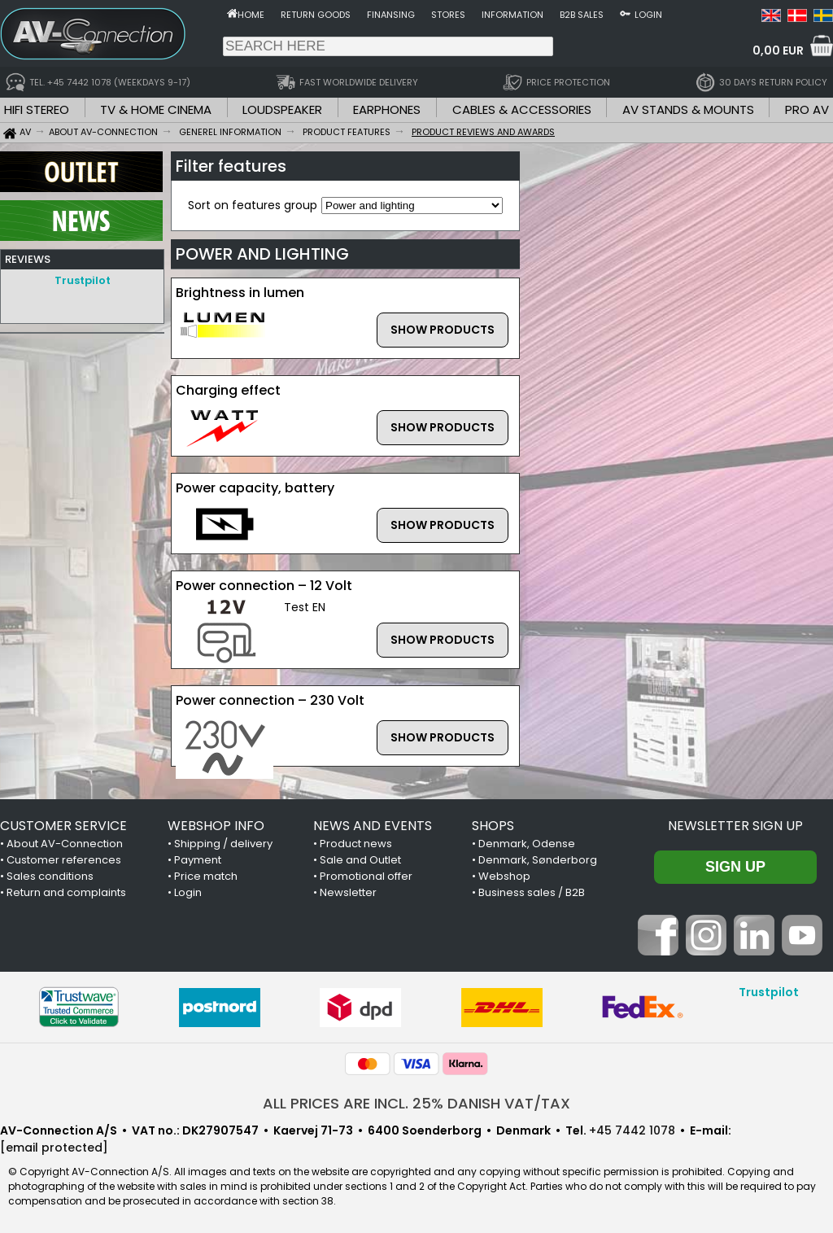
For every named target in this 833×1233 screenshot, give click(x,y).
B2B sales (582, 14)
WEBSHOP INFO (216, 825)
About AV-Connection (65, 843)
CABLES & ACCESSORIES (521, 109)
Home (251, 14)
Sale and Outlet (360, 860)
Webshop (504, 876)
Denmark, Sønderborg (537, 860)
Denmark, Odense (526, 843)
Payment (197, 860)
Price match (206, 876)
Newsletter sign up (735, 825)
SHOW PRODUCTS (442, 329)
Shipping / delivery (223, 843)
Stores (448, 14)
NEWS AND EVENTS (372, 825)
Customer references (64, 860)
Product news (356, 843)
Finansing (391, 14)
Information (512, 14)
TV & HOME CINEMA (156, 109)
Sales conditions (50, 876)
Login (648, 14)
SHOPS (493, 825)
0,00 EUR (778, 50)
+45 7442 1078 (632, 1130)
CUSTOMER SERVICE (63, 825)
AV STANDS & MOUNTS (688, 109)
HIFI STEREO (36, 109)
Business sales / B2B (531, 892)
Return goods (316, 14)
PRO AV (807, 109)
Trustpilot (83, 280)
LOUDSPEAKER (282, 109)
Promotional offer (366, 876)
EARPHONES (387, 109)
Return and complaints (66, 892)
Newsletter (348, 892)
